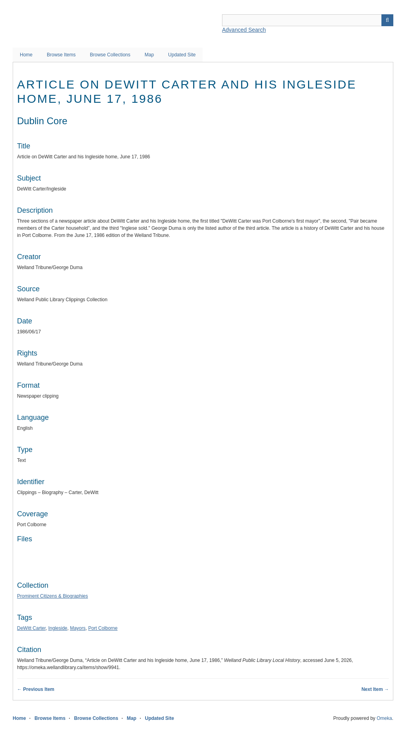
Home (26, 55)
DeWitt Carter (31, 628)
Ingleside (57, 628)
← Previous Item (35, 689)
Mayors (77, 628)
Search (387, 20)
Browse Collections (110, 55)
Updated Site (181, 55)
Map (149, 55)
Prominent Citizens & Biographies (52, 596)
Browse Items (61, 55)
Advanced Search (244, 30)
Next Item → (375, 689)
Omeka (384, 718)
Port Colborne (102, 628)
